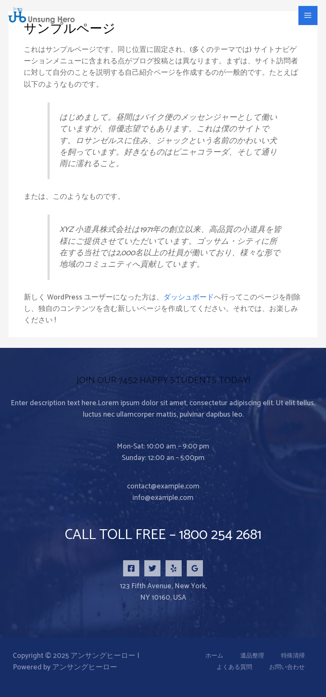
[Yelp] (174, 568)
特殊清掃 (293, 656)
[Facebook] (131, 568)
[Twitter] (152, 568)
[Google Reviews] (195, 568)
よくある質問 (234, 667)
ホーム (214, 656)
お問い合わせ (287, 667)
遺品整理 (252, 656)
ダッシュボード (188, 297)
